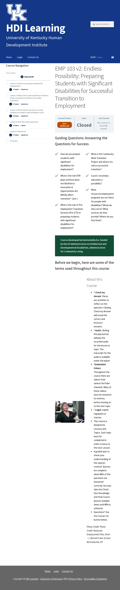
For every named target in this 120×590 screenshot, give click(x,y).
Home (9, 57)
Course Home (11, 73)
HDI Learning (35, 27)
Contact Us (33, 57)
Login (19, 57)
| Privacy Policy (75, 578)
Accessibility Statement (95, 578)
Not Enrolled (64, 125)
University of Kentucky (51, 578)
